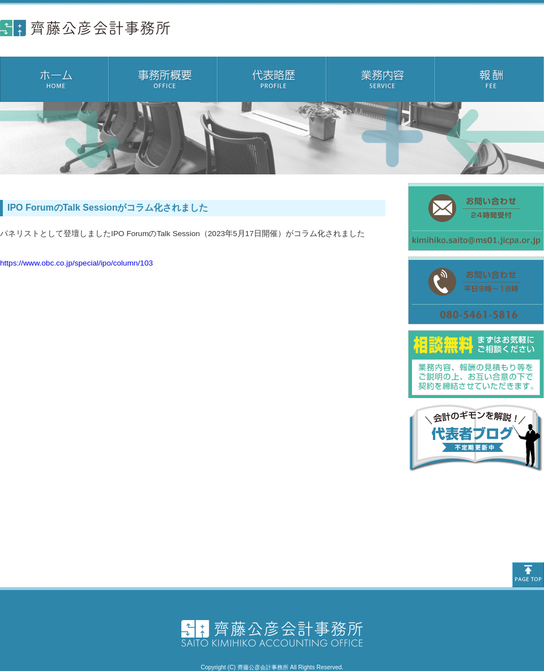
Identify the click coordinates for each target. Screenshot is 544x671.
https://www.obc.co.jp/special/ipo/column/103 (76, 263)
